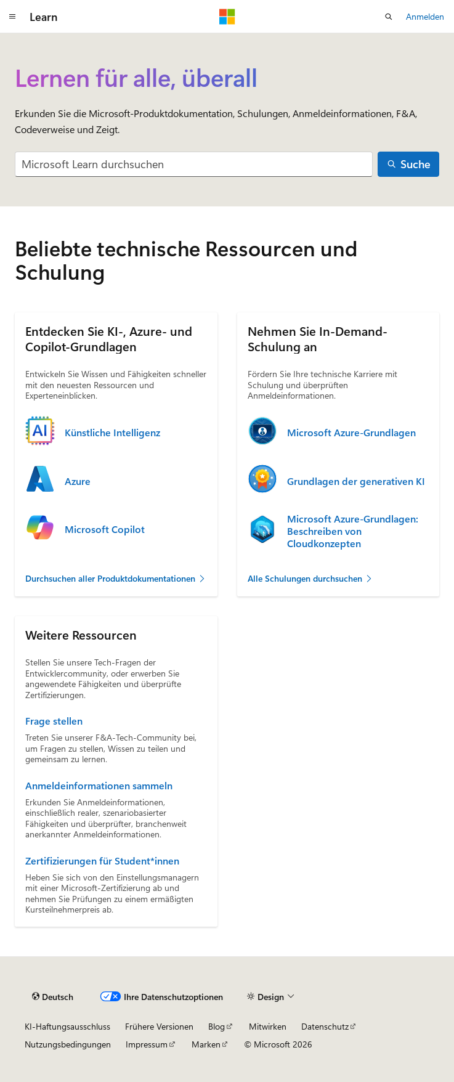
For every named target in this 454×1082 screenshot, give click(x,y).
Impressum (147, 1044)
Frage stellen (54, 721)
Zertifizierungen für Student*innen (102, 861)
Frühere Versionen (159, 1026)
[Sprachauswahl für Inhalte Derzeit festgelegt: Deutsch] (53, 996)
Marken (206, 1044)
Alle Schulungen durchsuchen (310, 578)
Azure (78, 481)
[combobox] (194, 164)
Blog (216, 1026)
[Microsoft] (227, 17)
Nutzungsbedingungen (68, 1044)
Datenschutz (325, 1026)
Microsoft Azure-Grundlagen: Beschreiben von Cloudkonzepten (352, 531)
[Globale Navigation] (12, 17)
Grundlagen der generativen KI (356, 481)
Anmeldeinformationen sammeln (98, 785)
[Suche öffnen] (388, 17)
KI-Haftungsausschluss (67, 1026)
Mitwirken (267, 1026)
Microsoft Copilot (105, 529)
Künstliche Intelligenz (112, 432)
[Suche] (408, 164)
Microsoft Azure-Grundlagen (351, 432)
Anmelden (425, 16)
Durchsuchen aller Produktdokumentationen (115, 578)
